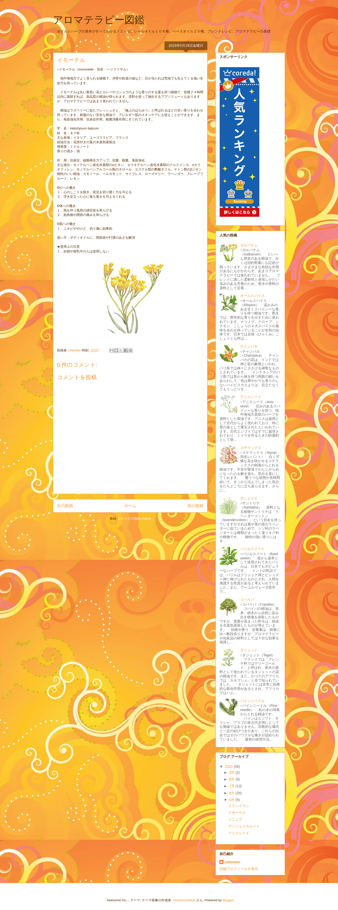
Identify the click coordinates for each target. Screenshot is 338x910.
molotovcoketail (184, 900)
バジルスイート (252, 549)
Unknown (232, 862)
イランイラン (238, 806)
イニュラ (235, 819)
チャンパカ (249, 346)
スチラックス (250, 448)
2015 (229, 767)
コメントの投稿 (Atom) (134, 518)
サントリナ (249, 498)
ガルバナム (249, 245)
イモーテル (237, 813)
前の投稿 (196, 506)
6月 (232, 793)
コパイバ (247, 600)
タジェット (249, 650)
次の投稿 (65, 506)
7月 (232, 786)
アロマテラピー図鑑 (98, 19)
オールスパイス (252, 296)
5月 (232, 800)
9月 (232, 773)
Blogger (228, 900)
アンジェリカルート (244, 826)
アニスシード (250, 397)
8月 (232, 779)
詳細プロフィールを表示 (239, 869)
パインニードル (252, 701)
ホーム (130, 506)
